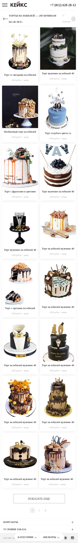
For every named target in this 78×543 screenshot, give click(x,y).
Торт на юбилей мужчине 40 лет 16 (58, 365)
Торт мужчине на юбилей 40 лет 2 (58, 74)
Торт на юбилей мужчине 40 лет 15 (20, 422)
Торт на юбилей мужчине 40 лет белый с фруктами (58, 249)
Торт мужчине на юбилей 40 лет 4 (58, 192)
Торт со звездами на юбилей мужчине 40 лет (20, 75)
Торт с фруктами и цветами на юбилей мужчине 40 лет (20, 192)
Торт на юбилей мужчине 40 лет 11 (58, 307)
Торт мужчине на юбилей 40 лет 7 (20, 250)
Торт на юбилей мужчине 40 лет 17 (20, 365)
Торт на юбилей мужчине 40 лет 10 (20, 479)
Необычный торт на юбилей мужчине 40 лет (20, 132)
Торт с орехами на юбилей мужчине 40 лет (20, 308)
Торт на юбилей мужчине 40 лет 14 (58, 422)
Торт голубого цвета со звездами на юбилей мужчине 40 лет (58, 133)
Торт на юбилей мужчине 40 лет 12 (57, 479)
